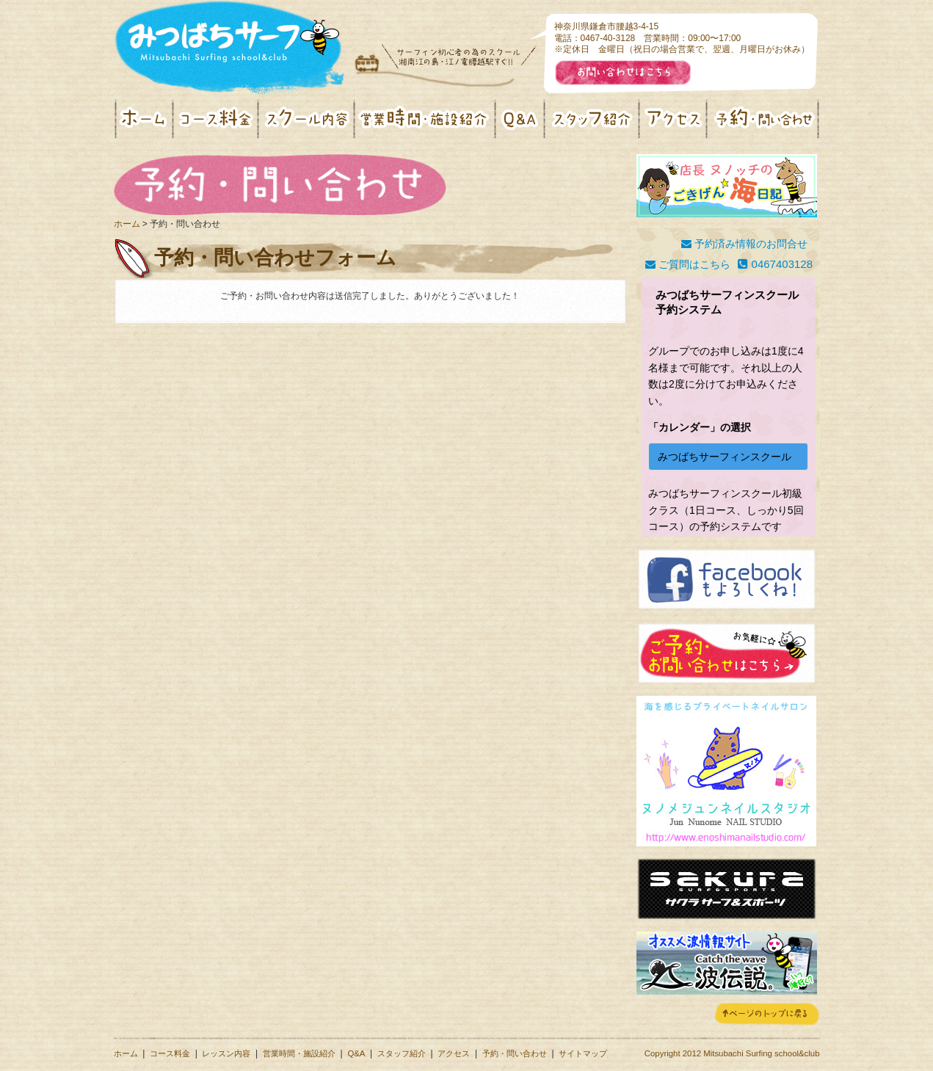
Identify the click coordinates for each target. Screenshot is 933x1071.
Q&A (356, 1053)
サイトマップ (583, 1053)
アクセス (454, 1053)
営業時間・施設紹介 (299, 1053)
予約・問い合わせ (514, 1053)
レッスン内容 (226, 1053)
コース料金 (170, 1053)
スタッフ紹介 (401, 1053)
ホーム (127, 224)
